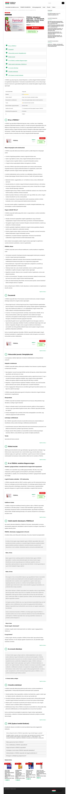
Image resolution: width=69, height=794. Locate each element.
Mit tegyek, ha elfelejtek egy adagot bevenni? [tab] (16, 755)
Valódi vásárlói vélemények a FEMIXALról (17, 64)
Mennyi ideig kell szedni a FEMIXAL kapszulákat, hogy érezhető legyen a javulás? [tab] (24, 733)
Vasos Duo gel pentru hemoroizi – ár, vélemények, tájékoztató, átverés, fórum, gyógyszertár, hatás (41, 773)
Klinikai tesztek (11, 56)
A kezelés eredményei (13, 71)
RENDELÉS (36, 27)
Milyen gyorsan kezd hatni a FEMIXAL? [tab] (15, 742)
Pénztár (48, 7)
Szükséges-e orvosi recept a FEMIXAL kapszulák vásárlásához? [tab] (20, 750)
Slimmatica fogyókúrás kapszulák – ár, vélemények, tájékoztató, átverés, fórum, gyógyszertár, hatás (55, 36)
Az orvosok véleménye (13, 68)
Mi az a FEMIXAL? (12, 45)
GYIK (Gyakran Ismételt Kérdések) (15, 75)
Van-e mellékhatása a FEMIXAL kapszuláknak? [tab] (16, 744)
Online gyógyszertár (36, 7)
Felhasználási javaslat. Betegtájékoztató (17, 53)
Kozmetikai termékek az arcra (12, 7)
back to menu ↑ (43, 291)
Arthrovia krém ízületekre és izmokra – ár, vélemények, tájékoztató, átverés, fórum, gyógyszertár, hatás (31, 774)
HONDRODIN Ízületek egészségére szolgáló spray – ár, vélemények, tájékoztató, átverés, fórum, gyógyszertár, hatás (20, 774)
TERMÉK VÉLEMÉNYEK (25, 7)
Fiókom (53, 7)
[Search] (63, 3)
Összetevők (11, 49)
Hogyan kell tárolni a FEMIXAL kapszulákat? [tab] (16, 747)
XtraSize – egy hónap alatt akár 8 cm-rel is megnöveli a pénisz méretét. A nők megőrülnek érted (56, 45)
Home (6, 10)
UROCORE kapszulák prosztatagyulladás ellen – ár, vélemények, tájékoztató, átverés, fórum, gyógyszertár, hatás (9, 774)
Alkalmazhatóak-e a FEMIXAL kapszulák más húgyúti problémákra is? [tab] (21, 753)
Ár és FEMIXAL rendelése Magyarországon (17, 60)
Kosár (44, 7)
